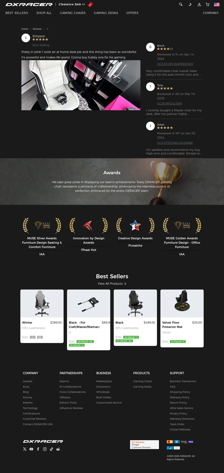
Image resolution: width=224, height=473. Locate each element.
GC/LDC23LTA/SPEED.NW (175, 64)
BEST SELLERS (16, 13)
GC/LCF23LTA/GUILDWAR (175, 143)
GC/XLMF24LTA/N (169, 103)
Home (24, 29)
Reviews (37, 29)
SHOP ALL (44, 13)
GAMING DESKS (106, 13)
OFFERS (132, 13)
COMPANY (211, 13)
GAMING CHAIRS (73, 13)
